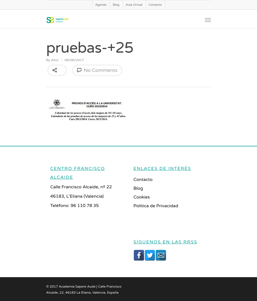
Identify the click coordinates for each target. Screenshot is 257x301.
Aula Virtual (134, 5)
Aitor (55, 60)
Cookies (141, 197)
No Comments (97, 70)
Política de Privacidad (155, 206)
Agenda (101, 5)
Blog (116, 5)
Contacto (155, 5)
